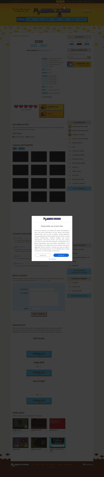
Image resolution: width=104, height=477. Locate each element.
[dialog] (52, 238)
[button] (52, 259)
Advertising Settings (45, 249)
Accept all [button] (61, 255)
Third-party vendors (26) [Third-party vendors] (50, 240)
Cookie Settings (47, 251)
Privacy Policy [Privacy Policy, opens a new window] (56, 251)
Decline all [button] (43, 255)
